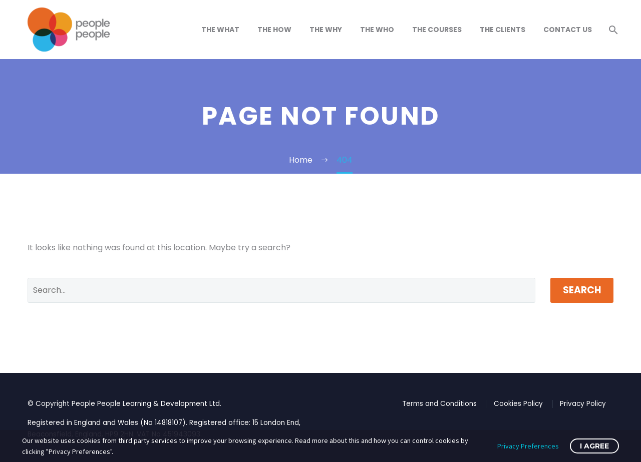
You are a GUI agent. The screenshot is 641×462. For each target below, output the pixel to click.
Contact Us (567, 30)
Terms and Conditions (439, 403)
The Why (325, 30)
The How (274, 30)
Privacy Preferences (528, 445)
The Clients (502, 30)
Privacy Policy (583, 403)
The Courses (437, 30)
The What (220, 30)
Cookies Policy (518, 403)
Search (582, 290)
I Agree (594, 445)
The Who (377, 30)
